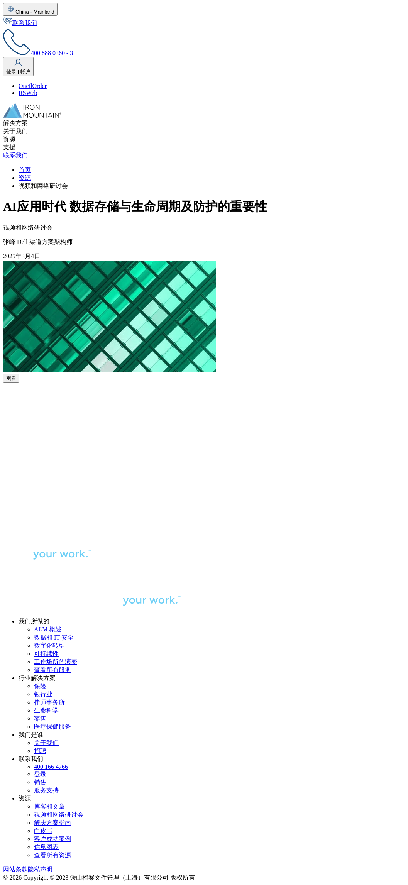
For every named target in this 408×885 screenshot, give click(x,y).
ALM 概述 (48, 629)
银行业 (43, 694)
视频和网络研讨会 (58, 814)
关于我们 (46, 742)
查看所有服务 (52, 670)
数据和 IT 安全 (54, 637)
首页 (25, 169)
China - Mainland (30, 9)
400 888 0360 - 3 (38, 53)
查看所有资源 (52, 855)
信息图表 (46, 847)
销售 (40, 782)
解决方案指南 (52, 822)
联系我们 (20, 23)
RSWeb (28, 93)
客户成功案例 (52, 839)
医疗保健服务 (52, 726)
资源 (25, 177)
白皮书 (43, 830)
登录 (40, 774)
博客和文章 (49, 806)
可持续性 (46, 653)
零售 (40, 718)
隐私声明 (40, 869)
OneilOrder (33, 86)
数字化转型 (49, 645)
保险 (40, 686)
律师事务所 (49, 702)
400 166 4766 (51, 766)
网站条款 (15, 869)
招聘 (40, 751)
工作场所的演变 (55, 661)
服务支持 (46, 790)
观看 (11, 378)
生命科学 (46, 710)
